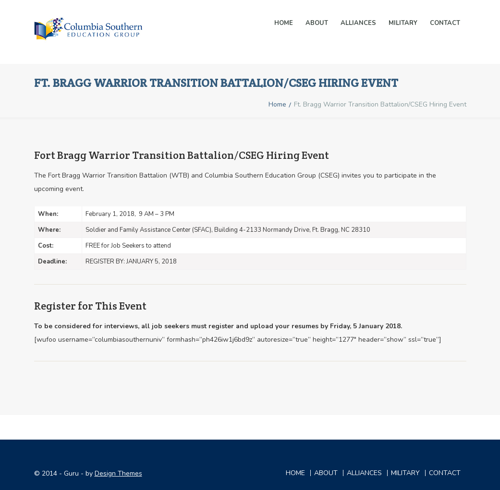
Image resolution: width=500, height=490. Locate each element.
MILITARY (403, 23)
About (316, 23)
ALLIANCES (358, 23)
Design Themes (118, 473)
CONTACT (445, 473)
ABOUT (326, 473)
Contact (445, 23)
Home (283, 23)
